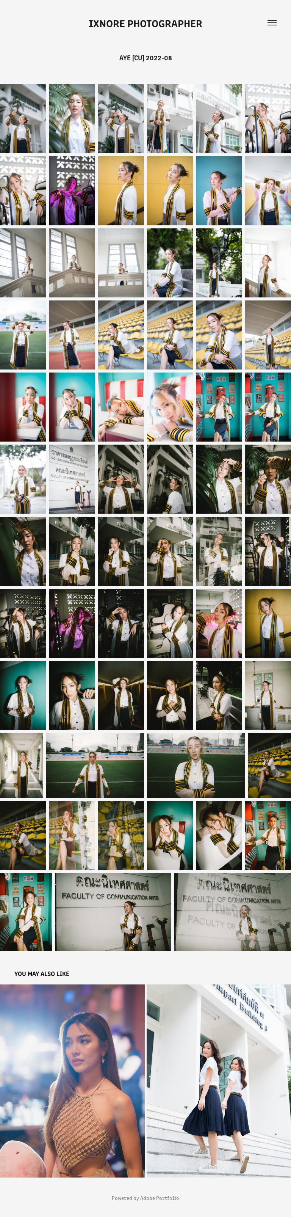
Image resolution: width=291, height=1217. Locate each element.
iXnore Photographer (145, 22)
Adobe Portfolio (159, 1197)
